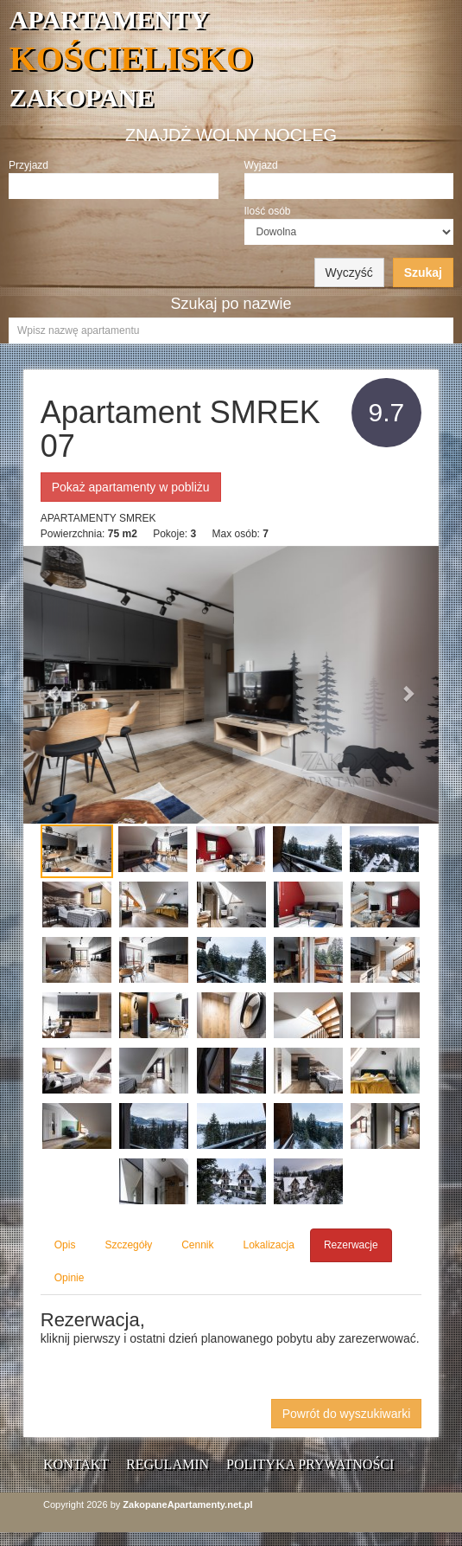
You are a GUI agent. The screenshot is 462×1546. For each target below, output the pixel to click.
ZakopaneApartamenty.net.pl (187, 1504)
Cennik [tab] (197, 1245)
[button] (54, 685)
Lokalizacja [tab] (269, 1245)
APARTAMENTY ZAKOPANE (235, 58)
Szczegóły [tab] (128, 1245)
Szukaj (423, 272)
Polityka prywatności (310, 1464)
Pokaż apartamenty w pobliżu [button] (131, 487)
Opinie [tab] (69, 1278)
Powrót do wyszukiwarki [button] (346, 1414)
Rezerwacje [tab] (351, 1245)
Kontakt (76, 1464)
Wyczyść (349, 272)
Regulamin (167, 1464)
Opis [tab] (65, 1245)
